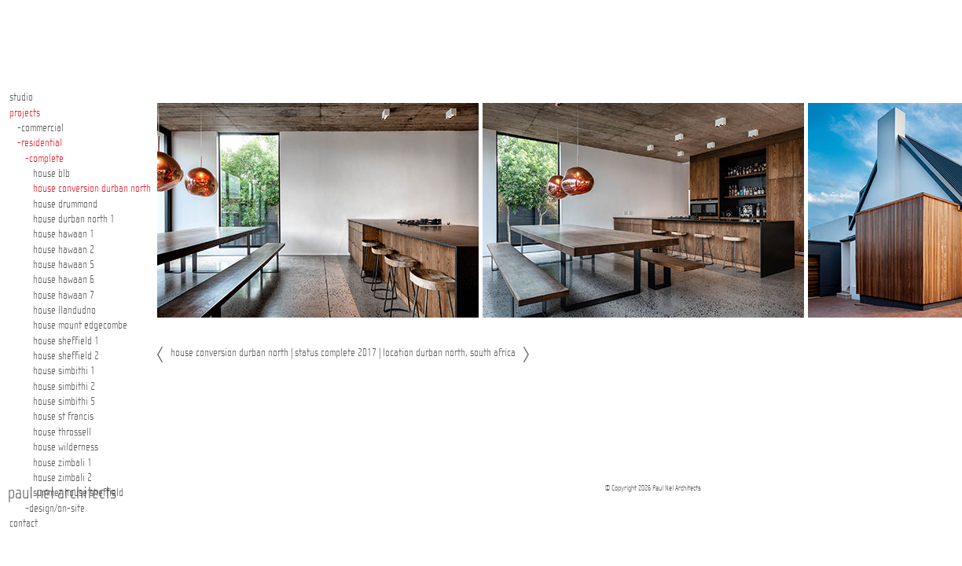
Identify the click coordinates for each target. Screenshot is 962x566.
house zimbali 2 (62, 478)
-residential (39, 143)
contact (23, 523)
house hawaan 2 (63, 250)
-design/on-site (55, 508)
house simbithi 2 (64, 386)
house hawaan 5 (63, 265)
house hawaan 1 (63, 234)
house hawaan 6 (63, 280)
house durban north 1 (74, 219)
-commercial (40, 128)
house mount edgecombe (80, 325)
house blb (51, 173)
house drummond (65, 204)
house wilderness (65, 447)
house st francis (63, 416)
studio (21, 97)
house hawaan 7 (63, 295)
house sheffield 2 (66, 356)
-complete (44, 159)
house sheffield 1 (66, 341)
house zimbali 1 (62, 463)
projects (24, 113)
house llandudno (64, 310)
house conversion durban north (92, 188)
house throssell (62, 432)
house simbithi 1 (64, 371)
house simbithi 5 (64, 401)
